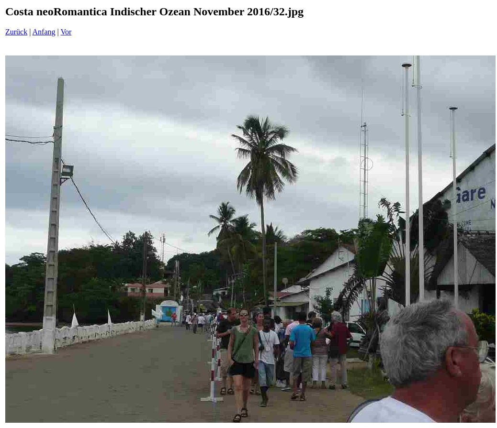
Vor (65, 32)
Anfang (44, 32)
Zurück (16, 32)
